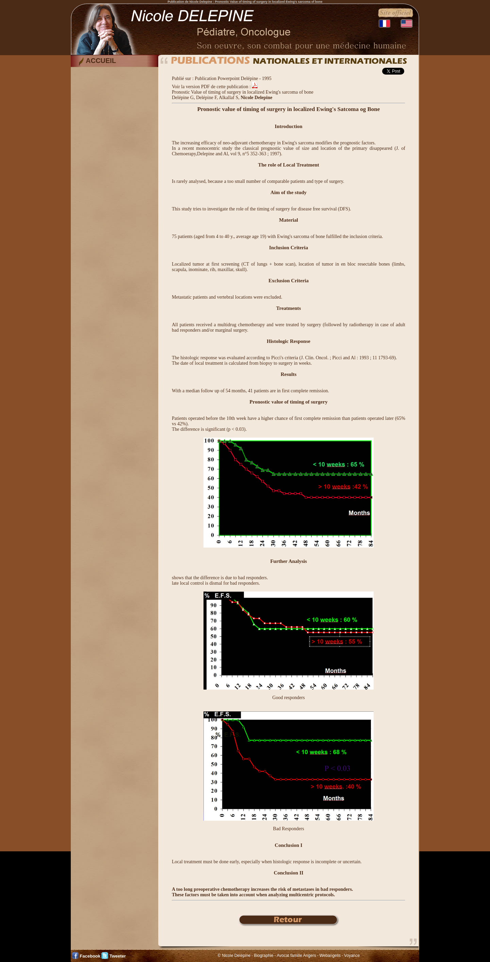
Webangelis (330, 955)
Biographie (263, 955)
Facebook (90, 956)
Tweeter (118, 956)
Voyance (352, 955)
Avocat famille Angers (296, 955)
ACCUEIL (101, 60)
